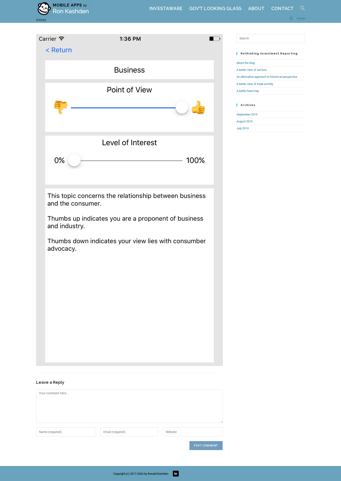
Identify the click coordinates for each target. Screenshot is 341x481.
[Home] (291, 18)
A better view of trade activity (255, 84)
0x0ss (301, 18)
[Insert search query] (271, 38)
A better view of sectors (252, 70)
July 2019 (243, 128)
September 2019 (247, 114)
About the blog (246, 63)
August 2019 (244, 121)
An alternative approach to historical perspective (267, 76)
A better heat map (248, 91)
